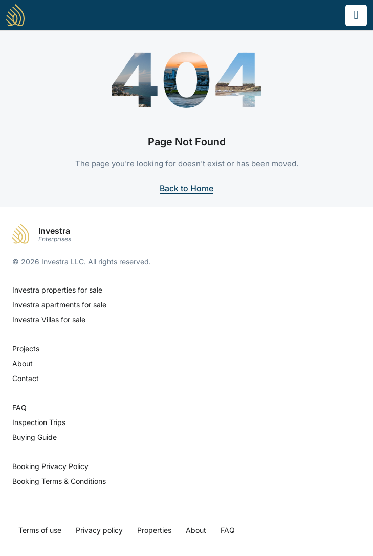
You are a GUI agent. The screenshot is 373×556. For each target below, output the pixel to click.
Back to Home (186, 188)
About (22, 363)
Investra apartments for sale (59, 304)
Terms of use (39, 530)
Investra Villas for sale (48, 319)
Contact (25, 378)
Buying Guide (34, 437)
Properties (154, 530)
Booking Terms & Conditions (59, 481)
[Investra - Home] (15, 15)
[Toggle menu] (356, 15)
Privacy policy (99, 530)
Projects (25, 348)
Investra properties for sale (57, 289)
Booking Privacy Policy (50, 466)
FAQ (19, 407)
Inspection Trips (38, 422)
